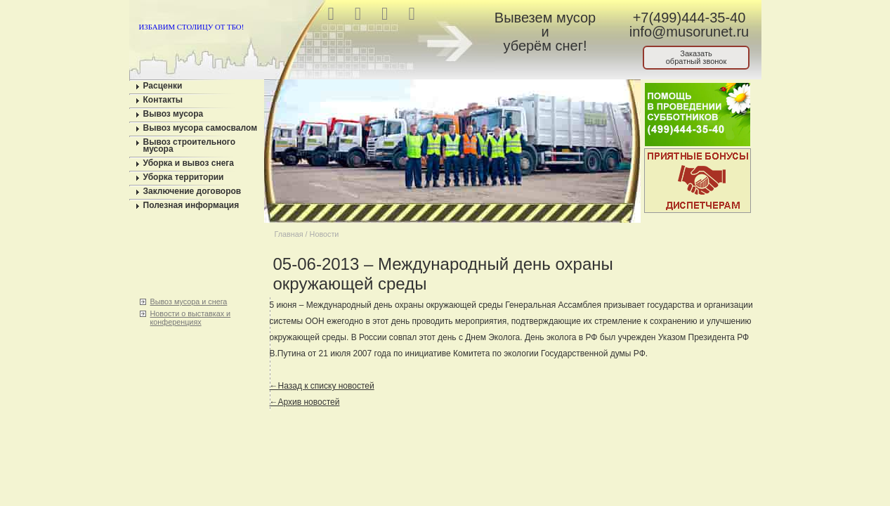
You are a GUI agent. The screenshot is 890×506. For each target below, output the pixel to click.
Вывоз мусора (173, 113)
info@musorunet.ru (689, 31)
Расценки (163, 85)
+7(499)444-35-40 (689, 17)
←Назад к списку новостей (322, 386)
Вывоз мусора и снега (189, 301)
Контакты (163, 99)
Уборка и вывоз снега (189, 163)
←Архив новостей (305, 402)
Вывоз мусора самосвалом (200, 127)
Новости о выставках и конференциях (190, 317)
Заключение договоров (192, 191)
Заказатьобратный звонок (696, 57)
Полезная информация (191, 205)
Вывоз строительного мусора (189, 145)
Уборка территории (183, 177)
